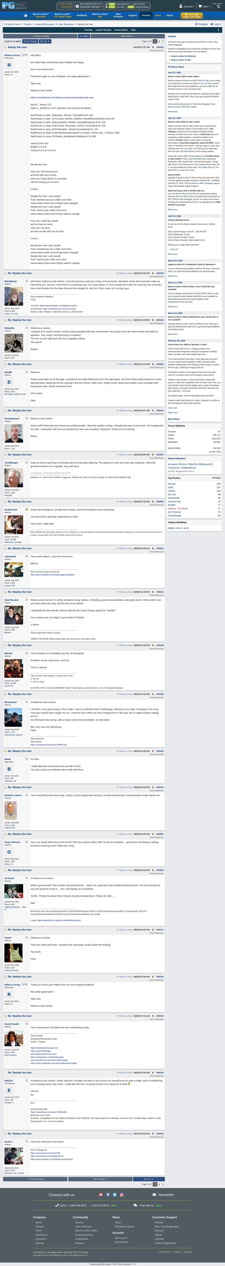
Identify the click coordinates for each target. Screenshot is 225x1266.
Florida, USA (9, 586)
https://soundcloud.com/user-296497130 (48, 745)
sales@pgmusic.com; (59, 1255)
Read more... (173, 112)
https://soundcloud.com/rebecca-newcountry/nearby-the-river (62, 97)
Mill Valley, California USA (15, 394)
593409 (160, 751)
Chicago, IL (9, 1102)
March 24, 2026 (175, 261)
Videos (158, 1234)
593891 (160, 834)
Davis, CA (8, 864)
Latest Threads (103, 30)
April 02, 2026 (174, 216)
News (118, 1222)
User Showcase (66, 24)
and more (186, 391)
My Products (121, 1242)
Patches (159, 1222)
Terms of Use (164, 1252)
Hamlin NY (8, 686)
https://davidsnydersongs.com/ (44, 1048)
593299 (160, 694)
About (39, 1222)
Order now (172, 408)
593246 (160, 645)
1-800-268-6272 (122, 4)
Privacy (177, 1252)
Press (39, 1230)
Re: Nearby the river (20, 273)
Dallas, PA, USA (11, 314)
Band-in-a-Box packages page (205, 183)
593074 (160, 455)
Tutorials (159, 1239)
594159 (160, 977)
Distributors (42, 1234)
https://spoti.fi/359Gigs (40, 1051)
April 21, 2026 (174, 118)
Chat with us (147, 1205)
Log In (215, 24)
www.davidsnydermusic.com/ (43, 1054)
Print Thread (30, 41)
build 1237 (192, 327)
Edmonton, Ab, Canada (14, 1173)
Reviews (79, 1243)
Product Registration (165, 1243)
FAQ (133, 30)
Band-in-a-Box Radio (86, 1230)
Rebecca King (124, 273)
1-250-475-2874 (138, 4)
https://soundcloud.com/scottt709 (45, 1153)
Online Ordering (141, 7)
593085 (160, 502)
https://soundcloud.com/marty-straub (59, 309)
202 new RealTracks (197, 159)
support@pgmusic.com (77, 1255)
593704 (160, 787)
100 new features (187, 151)
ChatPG (172, 36)
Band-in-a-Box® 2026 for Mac (196, 81)
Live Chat (120, 7)
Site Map (188, 1252)
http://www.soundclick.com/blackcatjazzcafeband (52, 575)
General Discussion (44, 24)
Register (201, 24)
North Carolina (10, 1055)
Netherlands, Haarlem (13, 735)
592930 (160, 273)
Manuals (159, 1230)
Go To (45, 41)
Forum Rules (121, 30)
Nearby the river (17, 47)
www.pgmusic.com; (41, 1255)
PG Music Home (12, 24)
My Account (121, 1238)
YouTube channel (211, 83)
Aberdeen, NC (10, 781)
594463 (160, 1134)
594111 (160, 930)
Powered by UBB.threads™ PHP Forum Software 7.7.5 (112, 1264)
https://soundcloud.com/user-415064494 (48, 1112)
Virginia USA (9, 828)
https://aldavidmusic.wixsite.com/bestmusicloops (59, 920)
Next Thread (127, 36)
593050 (160, 364)
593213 (160, 592)
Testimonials (81, 1239)
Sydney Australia (11, 970)
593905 (160, 870)
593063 (160, 410)
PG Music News (176, 67)
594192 (160, 1016)
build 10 (171, 271)
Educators (41, 1239)
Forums (27, 24)
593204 (160, 548)
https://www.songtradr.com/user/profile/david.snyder (53, 1063)
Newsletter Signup (124, 1226)
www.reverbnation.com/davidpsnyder (47, 1057)
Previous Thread (40, 36)
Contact (40, 1226)
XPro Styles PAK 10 (206, 167)
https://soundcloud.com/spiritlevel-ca (46, 1156)
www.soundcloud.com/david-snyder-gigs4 (49, 1060)
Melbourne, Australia (12, 542)
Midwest (7, 632)
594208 (160, 1073)
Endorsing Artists (84, 1234)
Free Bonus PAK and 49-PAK (184, 194)
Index (84, 36)
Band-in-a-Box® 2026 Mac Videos (182, 107)
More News (174, 419)
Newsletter (166, 1195)
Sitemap (40, 1243)
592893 (160, 47)
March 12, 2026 (175, 282)
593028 (160, 320)
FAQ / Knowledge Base (167, 1226)
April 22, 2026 (174, 72)
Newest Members (177, 458)
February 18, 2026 (176, 341)
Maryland (8, 495)
